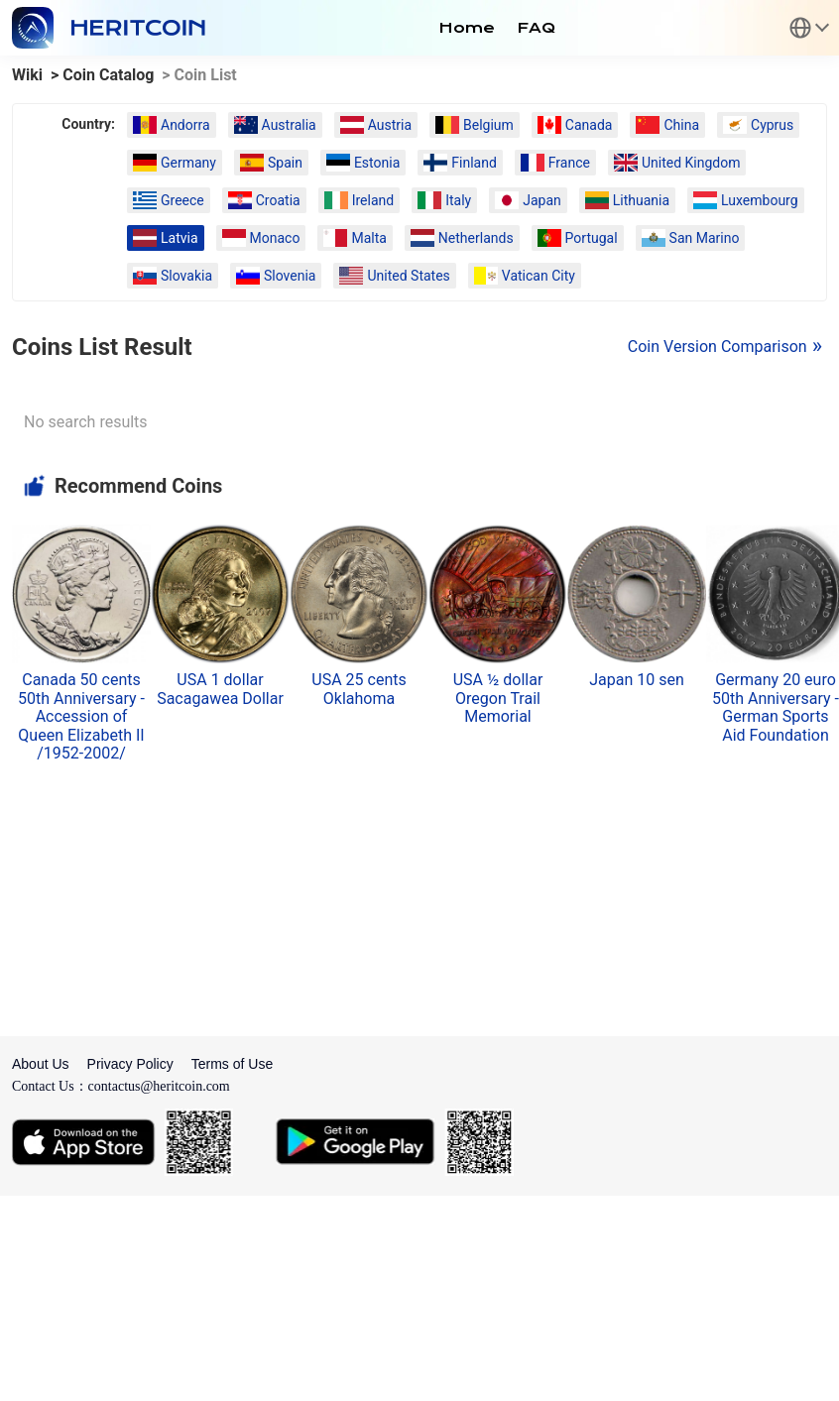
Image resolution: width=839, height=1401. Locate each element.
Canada (575, 125)
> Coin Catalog (102, 74)
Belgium (474, 125)
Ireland (359, 200)
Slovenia (275, 276)
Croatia (264, 200)
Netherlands (462, 238)
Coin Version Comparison (717, 346)
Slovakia (172, 276)
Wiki (27, 74)
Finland (460, 163)
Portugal (578, 238)
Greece (168, 200)
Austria (376, 125)
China (667, 125)
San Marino (691, 238)
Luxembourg (745, 200)
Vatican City (524, 276)
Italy (444, 200)
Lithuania (627, 200)
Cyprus (758, 125)
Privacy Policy (130, 1064)
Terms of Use (232, 1064)
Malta (354, 238)
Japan (528, 200)
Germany (174, 163)
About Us (40, 1064)
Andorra (171, 125)
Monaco (261, 238)
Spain (271, 163)
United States (394, 276)
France (555, 163)
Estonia (363, 163)
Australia (275, 125)
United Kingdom (677, 163)
